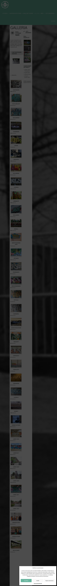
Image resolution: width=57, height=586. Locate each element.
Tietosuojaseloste (38, 583)
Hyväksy (26, 580)
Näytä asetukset (49, 580)
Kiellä (37, 580)
